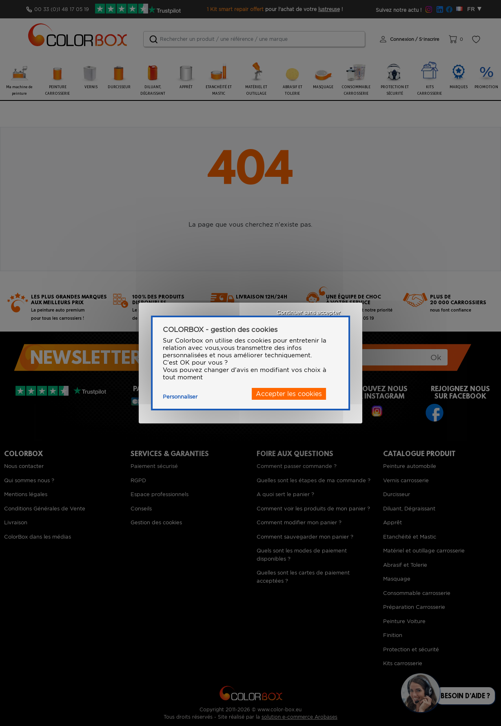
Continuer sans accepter (308, 313)
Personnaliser (180, 397)
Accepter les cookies (289, 394)
